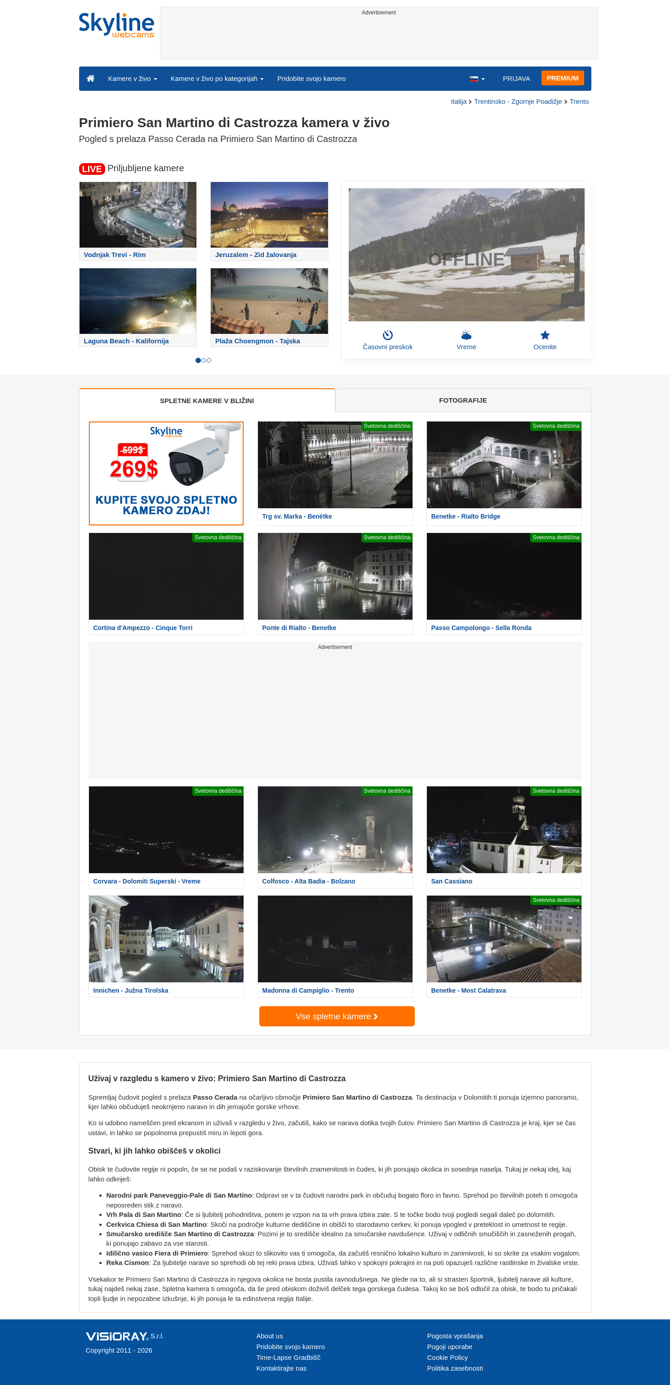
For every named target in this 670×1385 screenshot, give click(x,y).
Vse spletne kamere (337, 1016)
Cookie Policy (447, 1357)
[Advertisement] (379, 39)
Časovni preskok (388, 340)
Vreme (466, 340)
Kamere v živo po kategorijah (217, 78)
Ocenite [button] (545, 340)
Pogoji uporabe (450, 1346)
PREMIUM (563, 78)
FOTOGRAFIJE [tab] (463, 400)
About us (270, 1336)
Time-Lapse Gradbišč (289, 1357)
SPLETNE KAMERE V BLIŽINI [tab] (207, 400)
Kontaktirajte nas (282, 1368)
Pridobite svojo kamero (311, 78)
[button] (477, 78)
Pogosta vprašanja (455, 1336)
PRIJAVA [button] (516, 78)
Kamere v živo (132, 78)
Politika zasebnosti (455, 1368)
